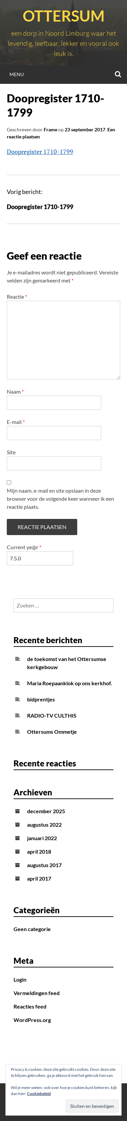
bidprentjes (41, 699)
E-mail (16, 422)
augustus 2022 (44, 824)
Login (20, 979)
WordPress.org (32, 1020)
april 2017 (39, 878)
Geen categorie (32, 929)
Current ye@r (24, 547)
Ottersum (64, 16)
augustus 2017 (44, 865)
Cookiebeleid (39, 1093)
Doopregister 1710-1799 (40, 151)
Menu (16, 74)
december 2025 (46, 811)
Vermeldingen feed (37, 993)
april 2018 (39, 851)
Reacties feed (30, 1006)
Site (11, 452)
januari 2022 (42, 838)
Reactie (17, 296)
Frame (50, 129)
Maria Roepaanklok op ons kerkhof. (69, 683)
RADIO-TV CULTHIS (52, 715)
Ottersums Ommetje (52, 731)
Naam (15, 391)
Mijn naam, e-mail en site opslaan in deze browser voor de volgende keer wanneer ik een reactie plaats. (60, 498)
